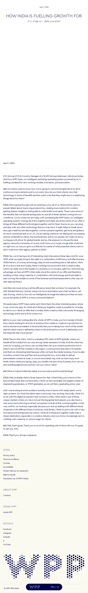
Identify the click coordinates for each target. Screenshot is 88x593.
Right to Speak (9, 475)
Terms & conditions (11, 459)
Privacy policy (9, 455)
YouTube (7, 545)
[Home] (34, 587)
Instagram (7, 533)
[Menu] (54, 587)
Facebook (7, 529)
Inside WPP (7, 512)
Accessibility (8, 467)
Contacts (7, 495)
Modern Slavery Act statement (15, 471)
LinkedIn (6, 537)
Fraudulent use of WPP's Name (15, 479)
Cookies (6, 463)
